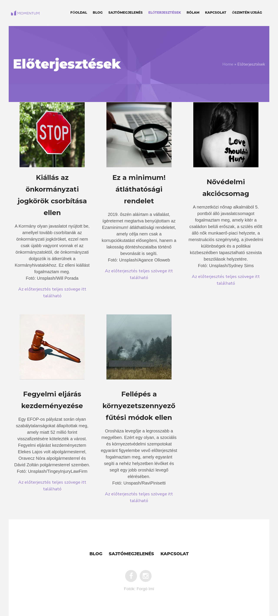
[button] (52, 203)
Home (227, 64)
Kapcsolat (175, 554)
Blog (95, 554)
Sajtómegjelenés (131, 554)
